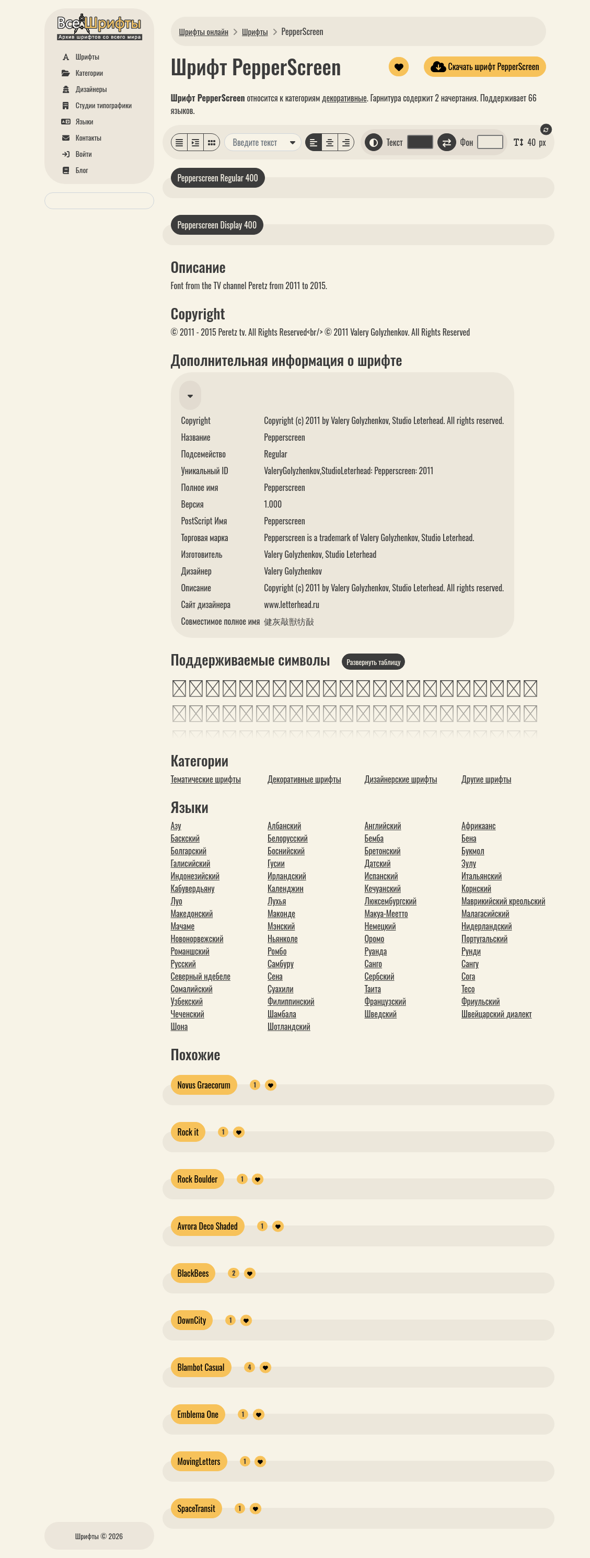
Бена (469, 838)
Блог (72, 169)
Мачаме (183, 926)
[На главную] (99, 28)
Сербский (380, 976)
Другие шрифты (486, 779)
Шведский (381, 1013)
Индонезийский (195, 875)
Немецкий (380, 926)
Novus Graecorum (204, 1085)
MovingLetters (199, 1461)
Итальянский (481, 875)
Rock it (188, 1132)
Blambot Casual (201, 1367)
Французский (385, 1001)
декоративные (344, 97)
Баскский (185, 838)
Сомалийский (192, 988)
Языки (75, 121)
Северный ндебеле (201, 976)
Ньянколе (283, 938)
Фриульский (480, 1001)
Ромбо (277, 951)
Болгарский (189, 850)
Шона (179, 1026)
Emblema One (198, 1414)
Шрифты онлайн (204, 31)
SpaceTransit (196, 1508)
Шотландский (289, 1026)
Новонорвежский (197, 938)
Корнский (476, 888)
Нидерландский (486, 926)
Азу (176, 825)
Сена (275, 976)
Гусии (276, 863)
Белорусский (288, 838)
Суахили (281, 988)
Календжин (286, 888)
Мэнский (281, 926)
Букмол (472, 850)
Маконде (281, 913)
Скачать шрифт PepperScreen (485, 66)
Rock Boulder (198, 1179)
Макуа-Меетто (386, 913)
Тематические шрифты (206, 779)
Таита (373, 988)
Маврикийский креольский (503, 901)
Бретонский (383, 850)
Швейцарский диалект (496, 1013)
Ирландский (287, 875)
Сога (468, 976)
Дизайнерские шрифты (401, 779)
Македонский (192, 913)
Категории (80, 72)
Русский (183, 963)
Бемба (374, 838)
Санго (374, 963)
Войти (74, 153)
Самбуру (281, 963)
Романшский (190, 951)
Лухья (277, 901)
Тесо (468, 988)
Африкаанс (478, 825)
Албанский (284, 825)
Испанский (381, 875)
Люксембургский (391, 901)
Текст (395, 142)
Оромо (375, 938)
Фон (466, 142)
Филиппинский (291, 1001)
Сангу (470, 963)
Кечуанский (383, 888)
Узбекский (187, 1001)
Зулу (468, 863)
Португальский (484, 938)
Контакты (79, 137)
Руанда (376, 951)
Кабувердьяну (193, 888)
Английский (383, 825)
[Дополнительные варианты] (292, 142)
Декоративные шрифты (304, 779)
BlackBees (193, 1273)
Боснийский (286, 850)
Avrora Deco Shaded (208, 1226)
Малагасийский (485, 913)
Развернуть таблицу (373, 661)
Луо (176, 901)
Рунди (471, 951)
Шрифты (78, 56)
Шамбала (282, 1013)
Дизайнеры (82, 88)
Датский (378, 863)
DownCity (192, 1320)
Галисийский (191, 863)
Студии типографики (94, 104)
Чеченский (187, 1013)
